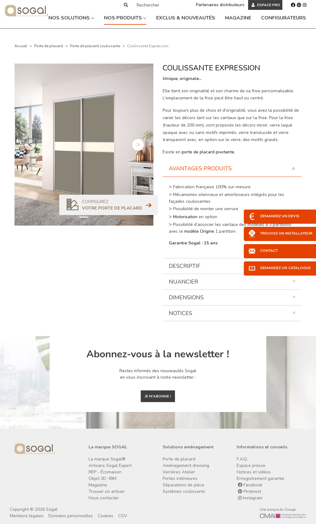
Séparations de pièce (183, 485)
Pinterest (249, 491)
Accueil (21, 46)
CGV (122, 516)
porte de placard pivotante (208, 152)
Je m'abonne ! (158, 396)
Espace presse (251, 465)
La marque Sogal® (107, 459)
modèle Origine (199, 231)
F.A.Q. (242, 459)
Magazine (238, 18)
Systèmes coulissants (184, 491)
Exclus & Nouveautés (185, 18)
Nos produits (125, 18)
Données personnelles (70, 516)
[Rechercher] (159, 5)
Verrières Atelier (179, 472)
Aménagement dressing (186, 465)
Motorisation (186, 217)
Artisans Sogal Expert (110, 465)
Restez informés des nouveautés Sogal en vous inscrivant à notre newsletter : (157, 374)
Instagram (250, 498)
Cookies (105, 516)
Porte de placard (48, 46)
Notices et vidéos (254, 472)
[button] (30, 144)
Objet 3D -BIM (102, 478)
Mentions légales (27, 516)
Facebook (250, 485)
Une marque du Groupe (278, 509)
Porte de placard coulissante (95, 46)
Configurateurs (283, 18)
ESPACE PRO (266, 4)
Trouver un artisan (107, 491)
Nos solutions (71, 18)
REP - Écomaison (105, 472)
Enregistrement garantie (260, 478)
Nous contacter (104, 498)
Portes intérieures (180, 478)
